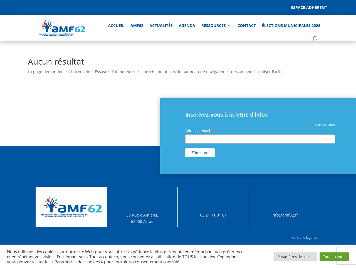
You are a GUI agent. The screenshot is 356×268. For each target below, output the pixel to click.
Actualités (161, 25)
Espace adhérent (309, 7)
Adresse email (199, 131)
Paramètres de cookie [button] (295, 256)
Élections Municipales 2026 (291, 25)
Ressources (213, 25)
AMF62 (137, 25)
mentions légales (304, 237)
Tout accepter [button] (334, 256)
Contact (247, 25)
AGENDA (187, 25)
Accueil (116, 25)
